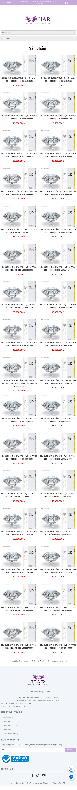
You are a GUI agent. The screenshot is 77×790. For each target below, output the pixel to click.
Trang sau (54, 661)
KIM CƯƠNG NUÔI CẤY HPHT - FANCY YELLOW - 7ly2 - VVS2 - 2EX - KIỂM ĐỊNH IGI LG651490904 (19, 383)
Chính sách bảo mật (10, 725)
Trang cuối (63, 661)
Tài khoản (7, 3)
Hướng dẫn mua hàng (11, 717)
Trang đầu (14, 661)
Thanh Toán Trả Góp (10, 734)
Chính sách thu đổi (10, 721)
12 (48, 661)
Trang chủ (5, 39)
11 (45, 661)
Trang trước (23, 661)
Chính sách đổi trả (10, 730)
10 (43, 661)
